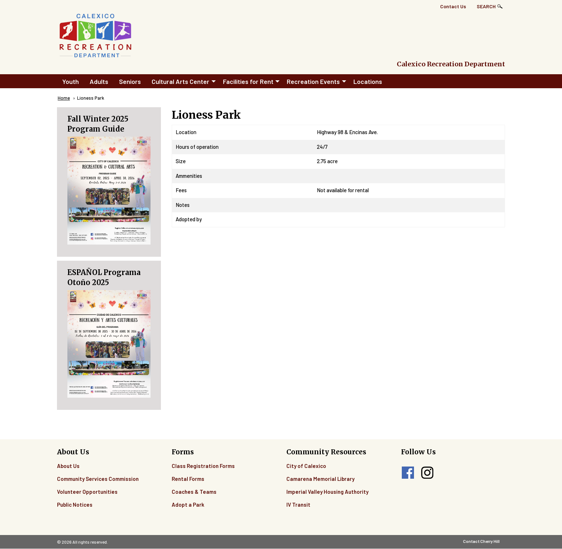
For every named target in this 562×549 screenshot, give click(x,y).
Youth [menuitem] (70, 81)
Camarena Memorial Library (320, 478)
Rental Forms (188, 478)
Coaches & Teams (194, 491)
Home (64, 98)
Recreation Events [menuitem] (313, 81)
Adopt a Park (188, 504)
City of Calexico (306, 466)
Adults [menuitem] (99, 81)
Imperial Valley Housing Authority (327, 491)
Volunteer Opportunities (87, 491)
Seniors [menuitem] (130, 81)
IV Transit (298, 504)
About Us (68, 466)
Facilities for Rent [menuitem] (248, 81)
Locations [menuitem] (367, 81)
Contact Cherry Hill (481, 541)
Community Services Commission (98, 478)
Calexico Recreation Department (451, 64)
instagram (427, 472)
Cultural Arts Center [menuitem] (180, 81)
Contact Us (453, 6)
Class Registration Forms (203, 466)
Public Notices (74, 504)
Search (486, 6)
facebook (408, 472)
